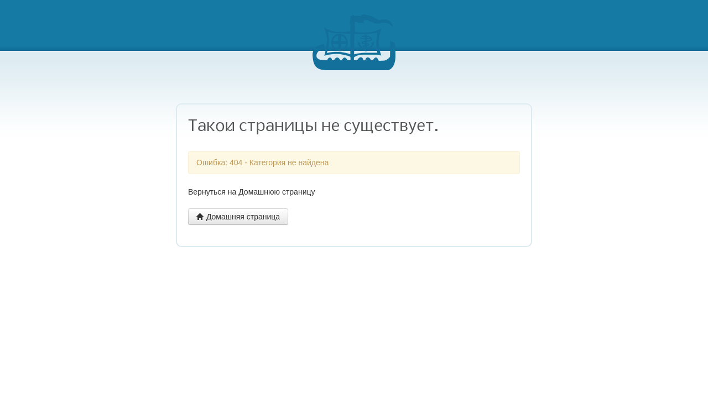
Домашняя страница (238, 216)
